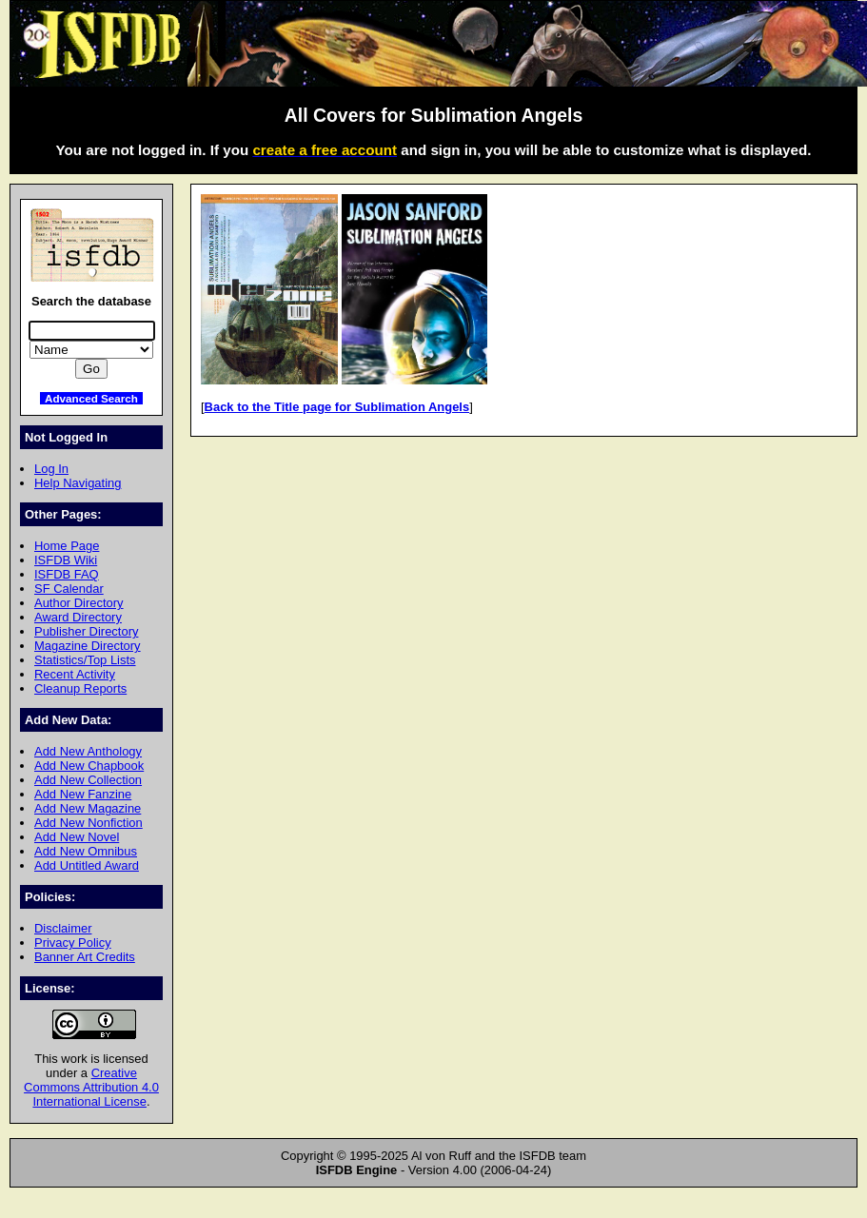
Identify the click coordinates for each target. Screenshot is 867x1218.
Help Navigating (77, 483)
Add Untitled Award (86, 865)
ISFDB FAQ (66, 574)
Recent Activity (74, 674)
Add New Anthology (88, 751)
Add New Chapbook (89, 765)
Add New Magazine (87, 808)
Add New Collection (88, 780)
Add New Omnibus (85, 851)
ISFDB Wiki (65, 560)
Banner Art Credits (84, 957)
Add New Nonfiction (88, 822)
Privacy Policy (72, 942)
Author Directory (79, 603)
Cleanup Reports (80, 688)
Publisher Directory (86, 631)
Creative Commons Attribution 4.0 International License (91, 1087)
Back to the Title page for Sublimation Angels (337, 407)
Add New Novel (76, 837)
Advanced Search (91, 398)
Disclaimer (62, 928)
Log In (51, 469)
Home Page (66, 546)
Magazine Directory (87, 645)
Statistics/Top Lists (85, 660)
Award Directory (78, 617)
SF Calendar (69, 588)
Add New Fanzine (82, 794)
